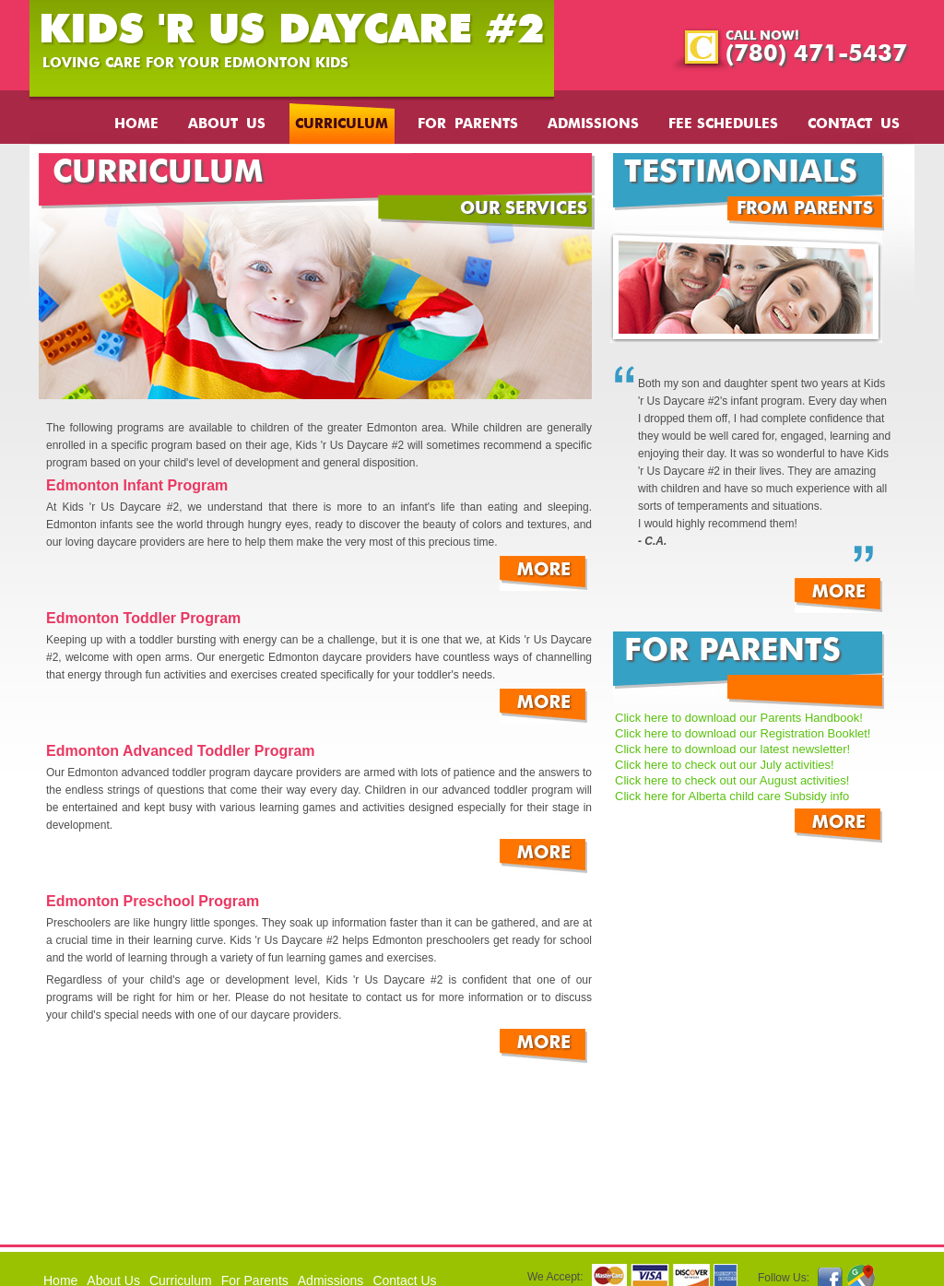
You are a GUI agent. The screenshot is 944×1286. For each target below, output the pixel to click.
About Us (227, 125)
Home (136, 125)
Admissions (593, 125)
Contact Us (854, 125)
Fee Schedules (723, 125)
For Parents (468, 125)
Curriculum (341, 125)
